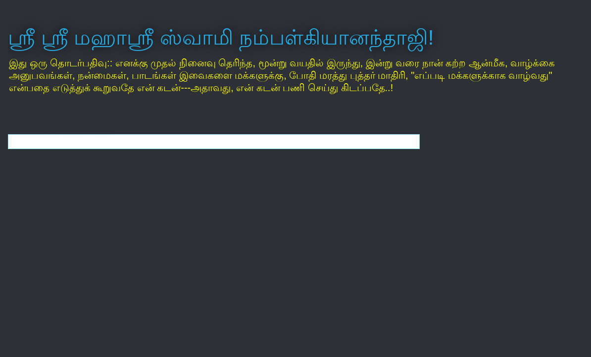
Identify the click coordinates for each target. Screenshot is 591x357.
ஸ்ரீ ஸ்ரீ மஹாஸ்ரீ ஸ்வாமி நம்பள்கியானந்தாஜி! (221, 37)
